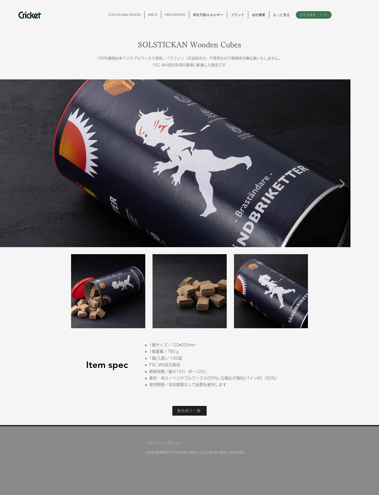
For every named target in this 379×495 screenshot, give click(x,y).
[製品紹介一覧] (189, 411)
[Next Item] (342, 184)
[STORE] (314, 15)
